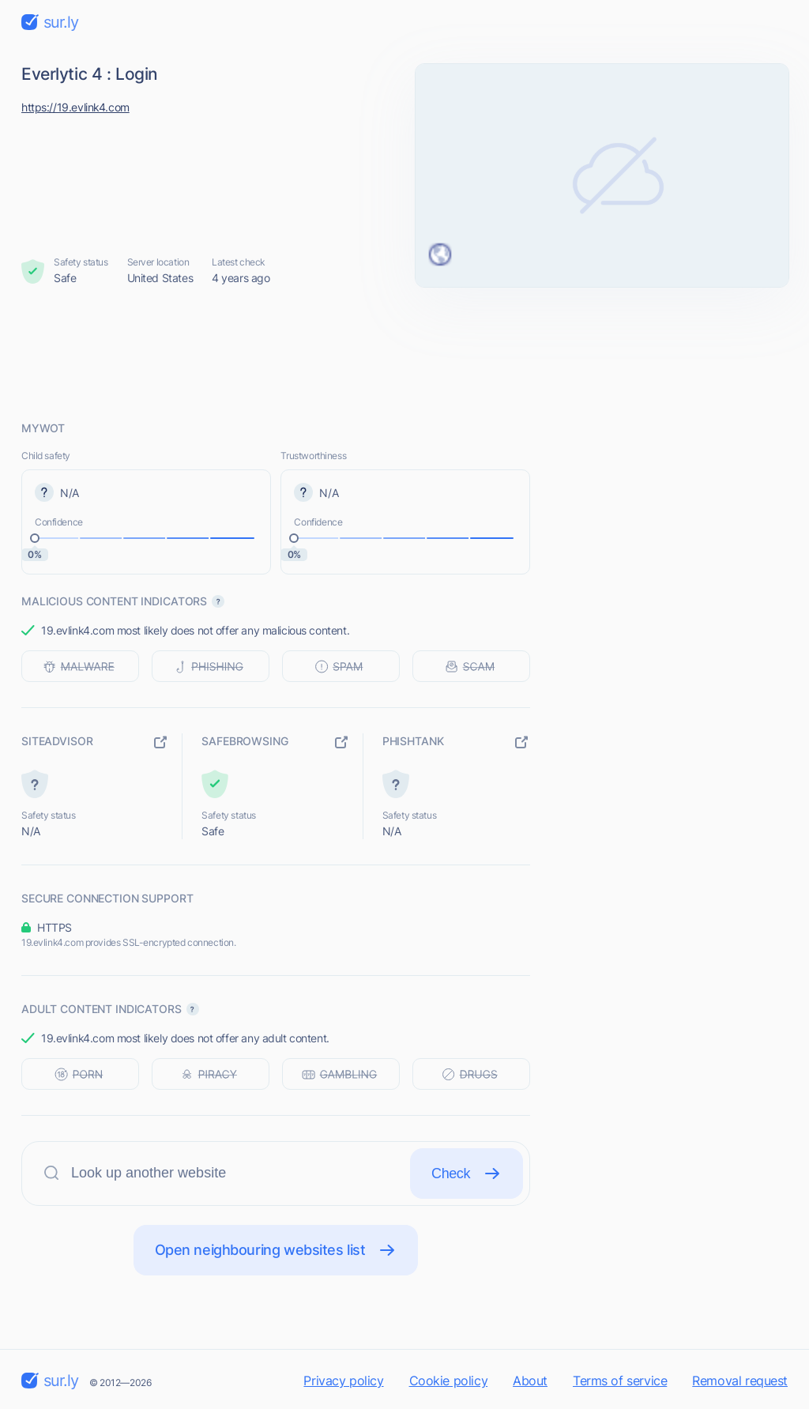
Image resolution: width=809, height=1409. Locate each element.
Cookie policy (448, 1380)
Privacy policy (343, 1380)
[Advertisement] (404, 353)
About (530, 1380)
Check (466, 1173)
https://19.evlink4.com (75, 107)
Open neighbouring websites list (276, 1250)
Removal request (740, 1380)
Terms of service (620, 1380)
